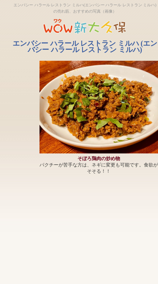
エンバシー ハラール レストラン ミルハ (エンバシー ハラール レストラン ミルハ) (85, 46)
